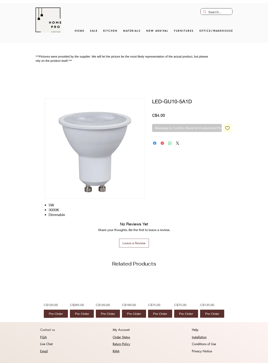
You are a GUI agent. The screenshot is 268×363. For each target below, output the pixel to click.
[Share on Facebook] (154, 143)
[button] (184, 31)
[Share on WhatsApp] (170, 143)
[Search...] (216, 12)
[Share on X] (177, 143)
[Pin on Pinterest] (162, 143)
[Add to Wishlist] (227, 128)
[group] (134, 296)
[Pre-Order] (56, 314)
